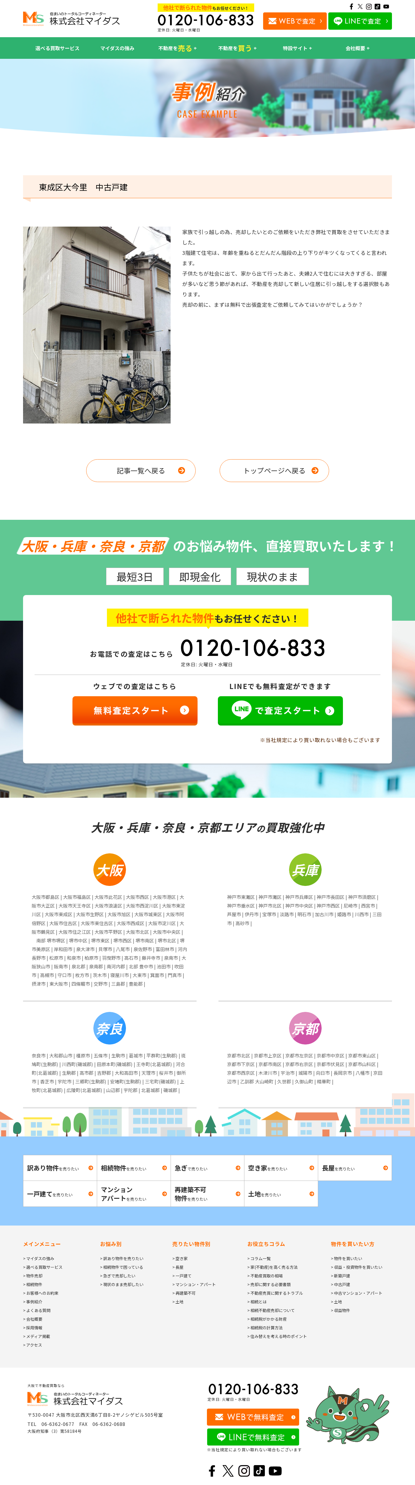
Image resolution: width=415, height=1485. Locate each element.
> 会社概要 (32, 1319)
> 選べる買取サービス (43, 1267)
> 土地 (178, 1302)
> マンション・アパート (194, 1284)
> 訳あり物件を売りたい (122, 1258)
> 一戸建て (182, 1276)
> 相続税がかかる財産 (267, 1319)
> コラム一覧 (259, 1258)
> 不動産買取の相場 (265, 1276)
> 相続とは (257, 1302)
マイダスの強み (117, 48)
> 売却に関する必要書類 (269, 1284)
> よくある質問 (36, 1310)
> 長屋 (178, 1267)
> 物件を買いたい (346, 1258)
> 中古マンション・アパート (356, 1293)
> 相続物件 (32, 1284)
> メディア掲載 (36, 1336)
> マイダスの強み (38, 1258)
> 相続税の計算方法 (265, 1327)
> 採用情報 (32, 1327)
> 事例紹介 (32, 1302)
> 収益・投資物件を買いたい (356, 1267)
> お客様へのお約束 (41, 1293)
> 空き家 (180, 1258)
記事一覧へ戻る (141, 470)
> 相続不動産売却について (271, 1310)
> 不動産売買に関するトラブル (275, 1293)
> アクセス (32, 1345)
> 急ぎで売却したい (117, 1276)
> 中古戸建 (340, 1284)
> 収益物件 (340, 1310)
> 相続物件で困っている (121, 1267)
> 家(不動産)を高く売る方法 (272, 1267)
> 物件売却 (32, 1276)
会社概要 (355, 48)
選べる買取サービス (57, 48)
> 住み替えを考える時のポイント (277, 1336)
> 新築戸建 (340, 1276)
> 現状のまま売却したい (122, 1284)
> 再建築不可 (184, 1293)
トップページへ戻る (274, 470)
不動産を (175, 48)
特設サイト (295, 48)
